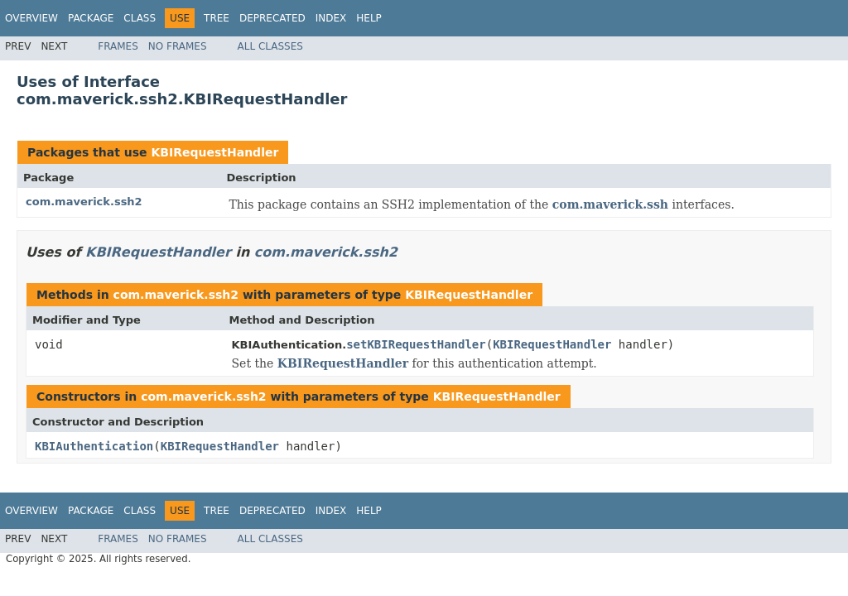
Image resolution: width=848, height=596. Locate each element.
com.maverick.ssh (610, 204)
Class (139, 18)
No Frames (177, 46)
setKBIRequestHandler (416, 344)
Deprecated (272, 18)
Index (331, 18)
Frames (118, 46)
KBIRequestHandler (214, 152)
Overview (31, 18)
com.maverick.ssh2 (84, 201)
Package (90, 18)
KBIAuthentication (94, 446)
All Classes (270, 46)
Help (369, 18)
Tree (216, 18)
